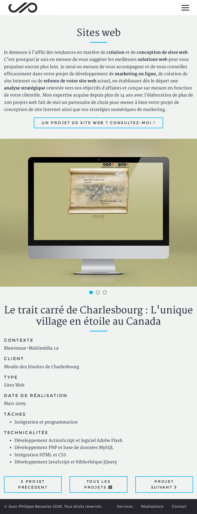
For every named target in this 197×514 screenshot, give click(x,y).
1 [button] (91, 293)
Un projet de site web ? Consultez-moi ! (98, 122)
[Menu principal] (185, 7)
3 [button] (105, 293)
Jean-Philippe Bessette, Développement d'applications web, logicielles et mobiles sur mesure (22, 7)
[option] (98, 212)
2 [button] (98, 293)
